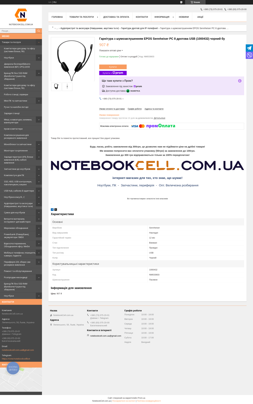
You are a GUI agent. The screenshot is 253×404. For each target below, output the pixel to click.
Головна (57, 17)
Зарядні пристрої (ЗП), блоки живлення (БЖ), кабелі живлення (18, 159)
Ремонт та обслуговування (18, 271)
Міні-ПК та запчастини (15, 100)
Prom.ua (141, 398)
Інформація (162, 17)
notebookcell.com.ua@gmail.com (18, 349)
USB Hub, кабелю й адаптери (19, 190)
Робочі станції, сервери (16, 94)
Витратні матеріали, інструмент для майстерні (17, 220)
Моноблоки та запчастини (17, 144)
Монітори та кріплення (16, 150)
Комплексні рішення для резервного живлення (16, 136)
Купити (113, 66)
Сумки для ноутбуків (14, 212)
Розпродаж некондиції (15, 277)
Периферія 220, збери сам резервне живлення (17, 263)
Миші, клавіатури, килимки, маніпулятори (18, 121)
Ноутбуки (9, 57)
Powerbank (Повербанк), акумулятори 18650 (16, 236)
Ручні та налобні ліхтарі (16, 107)
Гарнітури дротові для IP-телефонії (139, 28)
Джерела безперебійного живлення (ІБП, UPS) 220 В (17, 65)
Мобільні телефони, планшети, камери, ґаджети (20, 254)
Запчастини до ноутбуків (17, 168)
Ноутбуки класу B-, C (14, 197)
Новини (184, 17)
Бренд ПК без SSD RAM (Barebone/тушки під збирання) (15, 76)
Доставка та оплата (116, 17)
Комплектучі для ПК (14, 175)
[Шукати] (38, 30)
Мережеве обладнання (16, 228)
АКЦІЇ (200, 17)
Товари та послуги (11, 42)
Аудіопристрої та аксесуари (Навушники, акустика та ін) (18, 205)
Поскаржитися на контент (123, 401)
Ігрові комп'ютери (13, 128)
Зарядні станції (12, 113)
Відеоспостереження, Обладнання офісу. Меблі (17, 245)
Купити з (113, 73)
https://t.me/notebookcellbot (16, 358)
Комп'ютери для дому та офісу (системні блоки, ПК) (19, 50)
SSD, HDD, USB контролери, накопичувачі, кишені (18, 183)
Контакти (142, 17)
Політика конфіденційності (149, 401)
